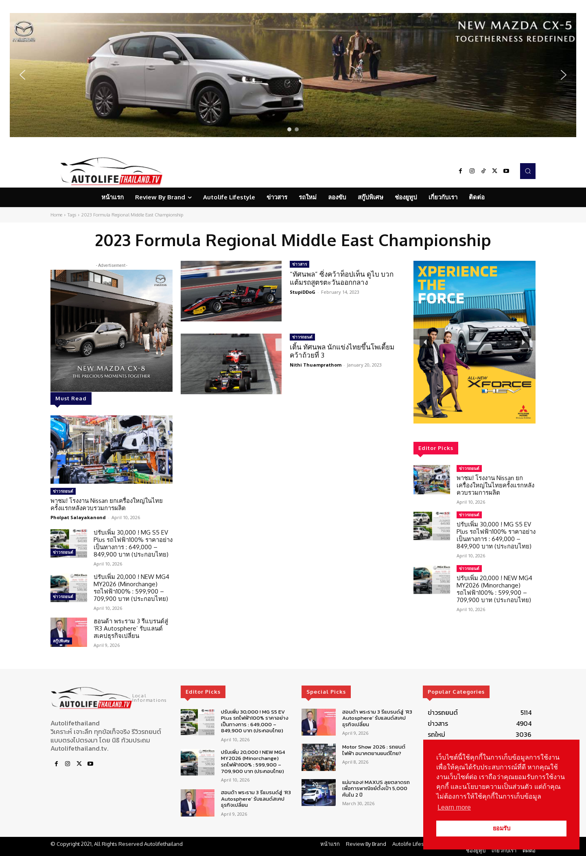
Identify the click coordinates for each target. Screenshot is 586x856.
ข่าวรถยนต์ (63, 491)
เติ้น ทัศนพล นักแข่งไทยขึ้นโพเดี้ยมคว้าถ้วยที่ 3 (342, 351)
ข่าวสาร (299, 264)
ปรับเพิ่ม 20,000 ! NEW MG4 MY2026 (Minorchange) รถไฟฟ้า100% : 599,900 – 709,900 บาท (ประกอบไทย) (131, 588)
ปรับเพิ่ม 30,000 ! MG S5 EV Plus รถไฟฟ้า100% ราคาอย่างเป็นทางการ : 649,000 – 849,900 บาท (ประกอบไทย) (133, 543)
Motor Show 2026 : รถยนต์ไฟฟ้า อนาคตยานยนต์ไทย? (373, 750)
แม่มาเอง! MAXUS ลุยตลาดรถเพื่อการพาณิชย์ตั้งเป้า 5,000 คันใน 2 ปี (376, 788)
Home (56, 215)
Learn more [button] (454, 807)
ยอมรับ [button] (501, 828)
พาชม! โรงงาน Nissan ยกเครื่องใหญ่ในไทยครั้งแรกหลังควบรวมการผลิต (106, 504)
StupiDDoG (302, 292)
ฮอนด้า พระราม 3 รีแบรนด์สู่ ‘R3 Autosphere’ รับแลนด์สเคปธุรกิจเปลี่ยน (131, 628)
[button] (293, 75)
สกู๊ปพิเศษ (61, 641)
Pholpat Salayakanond (78, 517)
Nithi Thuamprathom (315, 365)
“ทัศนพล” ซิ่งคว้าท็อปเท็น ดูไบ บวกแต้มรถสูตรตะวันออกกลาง (342, 278)
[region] (293, 75)
